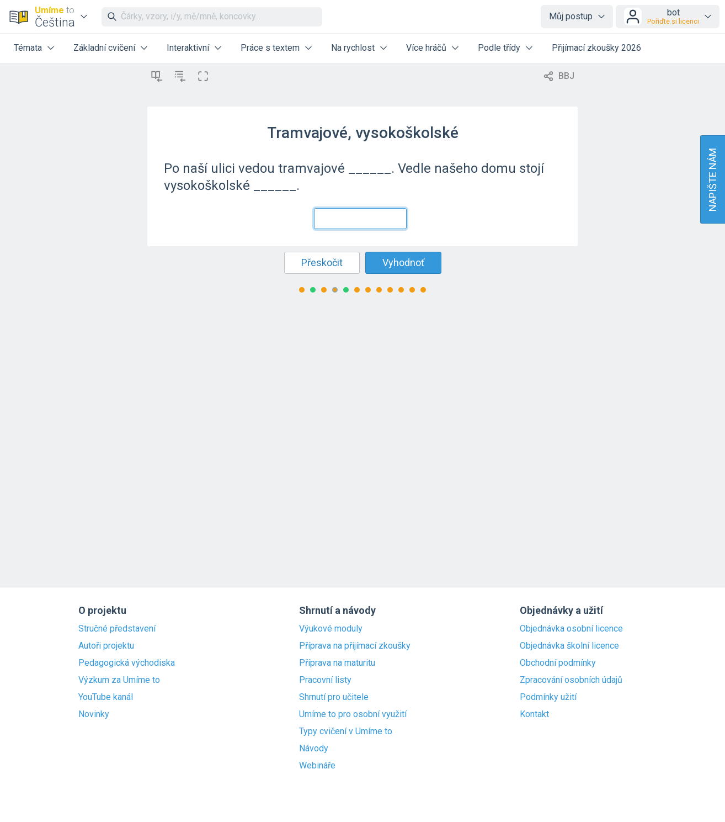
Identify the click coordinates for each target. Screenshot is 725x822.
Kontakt (534, 714)
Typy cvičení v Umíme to (345, 731)
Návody (313, 749)
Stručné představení (117, 629)
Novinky (93, 714)
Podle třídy (499, 48)
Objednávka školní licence (569, 646)
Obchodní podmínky (558, 663)
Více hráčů (426, 48)
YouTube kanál (105, 697)
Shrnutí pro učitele (334, 697)
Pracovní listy (325, 680)
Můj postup (571, 16)
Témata (28, 48)
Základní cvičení (104, 48)
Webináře (317, 766)
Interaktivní (188, 48)
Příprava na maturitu (337, 663)
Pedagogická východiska (126, 663)
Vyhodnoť (403, 262)
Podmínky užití (548, 697)
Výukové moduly (330, 629)
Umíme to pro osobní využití (353, 714)
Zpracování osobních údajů (571, 680)
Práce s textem (270, 48)
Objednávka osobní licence (571, 629)
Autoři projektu (106, 646)
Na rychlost (353, 48)
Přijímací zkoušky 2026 (596, 48)
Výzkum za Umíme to (119, 680)
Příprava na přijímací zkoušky (355, 646)
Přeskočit (322, 262)
